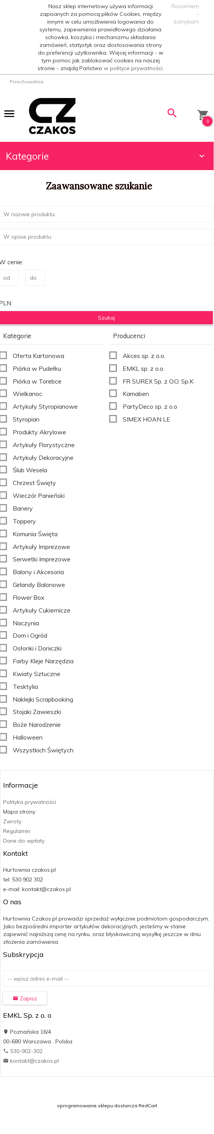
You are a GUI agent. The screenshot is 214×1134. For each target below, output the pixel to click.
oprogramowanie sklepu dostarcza (97, 1105)
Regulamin (16, 831)
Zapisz (25, 998)
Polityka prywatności (29, 801)
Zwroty (12, 821)
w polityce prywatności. (134, 68)
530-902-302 (23, 1051)
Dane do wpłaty (24, 840)
